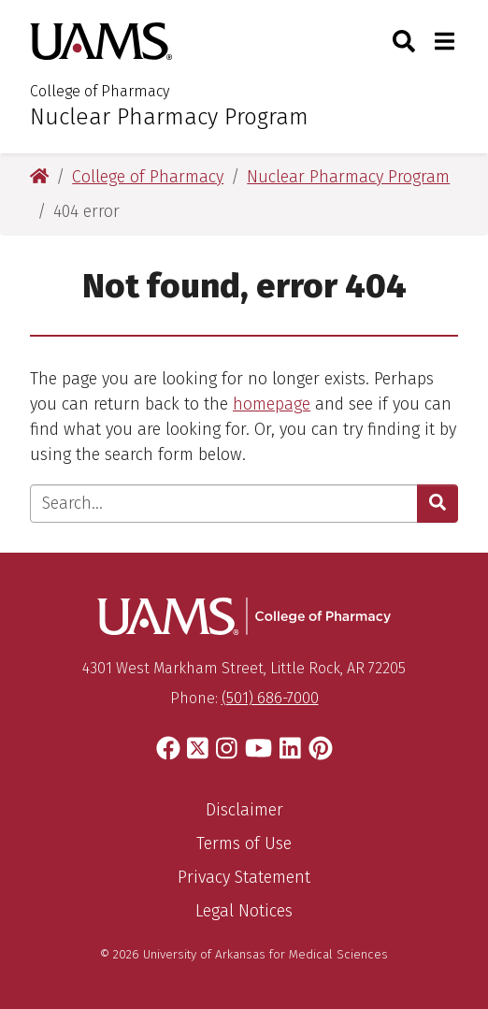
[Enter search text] (224, 503)
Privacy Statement (244, 877)
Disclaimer (244, 810)
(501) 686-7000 (270, 698)
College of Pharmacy (99, 91)
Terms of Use (244, 843)
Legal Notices (244, 911)
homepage (271, 404)
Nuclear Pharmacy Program (169, 117)
